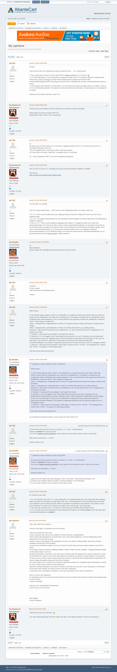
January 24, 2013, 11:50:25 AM (38, 307)
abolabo (14, 242)
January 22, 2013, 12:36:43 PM (38, 63)
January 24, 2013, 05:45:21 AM (38, 282)
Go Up (10, 643)
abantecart (16, 105)
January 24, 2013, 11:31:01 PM (38, 359)
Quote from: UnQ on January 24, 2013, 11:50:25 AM (48, 364)
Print (107, 57)
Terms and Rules (100, 667)
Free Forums (15, 669)
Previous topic (94, 51)
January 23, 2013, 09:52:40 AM (38, 200)
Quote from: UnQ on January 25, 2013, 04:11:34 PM (48, 455)
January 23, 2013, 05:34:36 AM (38, 140)
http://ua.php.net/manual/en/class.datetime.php (45, 175)
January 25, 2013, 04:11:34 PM (38, 425)
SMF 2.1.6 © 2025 (11, 667)
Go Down (11, 57)
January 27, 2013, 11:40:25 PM (38, 450)
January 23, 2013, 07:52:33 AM (38, 165)
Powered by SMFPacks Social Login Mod (31, 669)
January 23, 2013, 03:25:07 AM (38, 105)
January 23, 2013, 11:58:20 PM (40, 242)
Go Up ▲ (108, 667)
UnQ (13, 63)
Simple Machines (21, 667)
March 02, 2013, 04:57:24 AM (37, 609)
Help (93, 667)
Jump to (80, 651)
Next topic (104, 51)
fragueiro (15, 521)
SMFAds (8, 669)
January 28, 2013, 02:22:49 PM (38, 491)
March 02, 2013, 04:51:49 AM (37, 520)
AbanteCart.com (54, 656)
